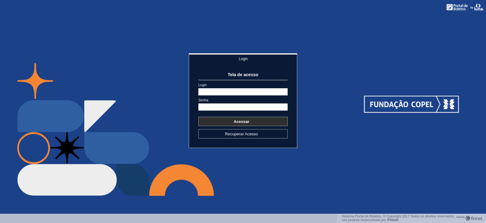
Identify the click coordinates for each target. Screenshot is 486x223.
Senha (203, 100)
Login (243, 59)
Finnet (393, 220)
